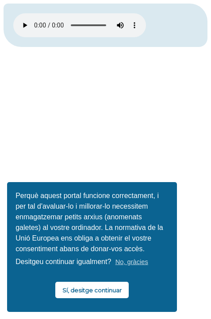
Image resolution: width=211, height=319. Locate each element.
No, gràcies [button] (131, 261)
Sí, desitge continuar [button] (92, 290)
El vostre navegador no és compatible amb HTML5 (79, 25)
